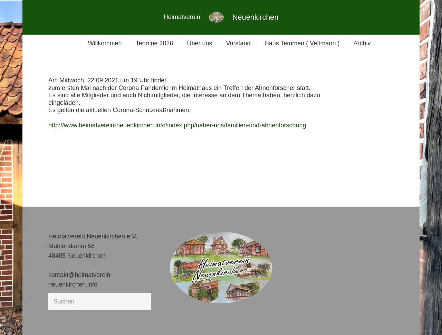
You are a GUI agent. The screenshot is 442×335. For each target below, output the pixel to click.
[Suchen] (99, 301)
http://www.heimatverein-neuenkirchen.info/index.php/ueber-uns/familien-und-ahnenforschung (177, 125)
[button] (15, 320)
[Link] (216, 17)
